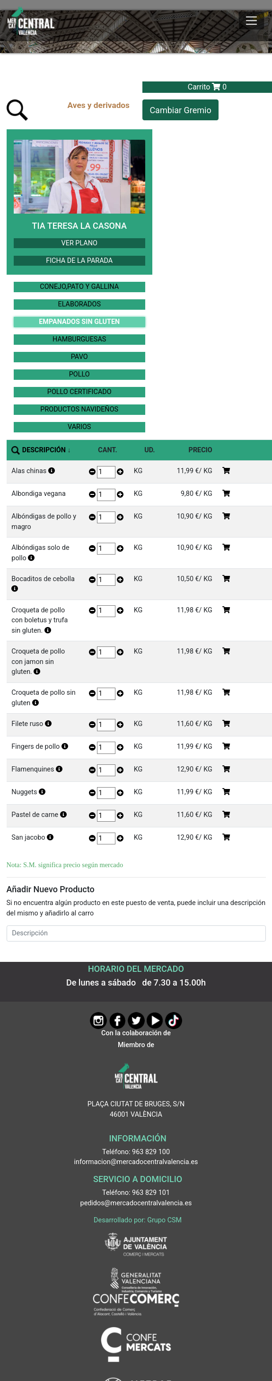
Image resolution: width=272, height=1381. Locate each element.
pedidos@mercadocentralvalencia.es (136, 1203)
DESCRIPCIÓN (44, 450)
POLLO (79, 374)
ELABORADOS (79, 304)
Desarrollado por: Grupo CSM (138, 1220)
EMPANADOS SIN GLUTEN (79, 322)
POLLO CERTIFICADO (79, 392)
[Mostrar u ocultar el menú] (251, 20)
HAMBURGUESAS (79, 339)
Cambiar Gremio (180, 110)
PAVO (79, 357)
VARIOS (79, 427)
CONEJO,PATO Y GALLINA (79, 287)
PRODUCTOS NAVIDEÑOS (79, 409)
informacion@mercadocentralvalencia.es (136, 1162)
